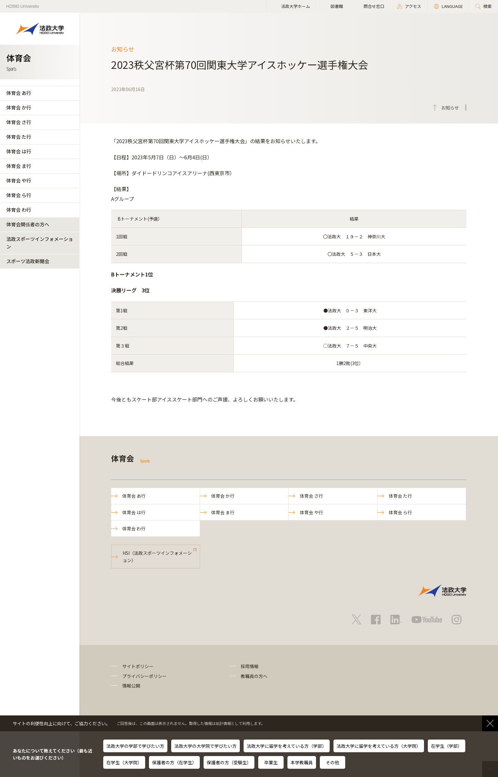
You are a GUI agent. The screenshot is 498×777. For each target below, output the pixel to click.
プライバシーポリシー (144, 676)
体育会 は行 (18, 151)
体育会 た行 (18, 136)
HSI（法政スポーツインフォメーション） (157, 556)
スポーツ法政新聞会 (27, 261)
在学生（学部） (446, 746)
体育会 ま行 (18, 166)
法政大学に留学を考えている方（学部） (286, 746)
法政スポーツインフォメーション (39, 243)
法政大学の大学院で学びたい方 (205, 746)
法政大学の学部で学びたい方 (135, 746)
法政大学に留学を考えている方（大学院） (379, 746)
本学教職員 (302, 762)
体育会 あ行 (18, 93)
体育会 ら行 (18, 195)
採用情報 (250, 666)
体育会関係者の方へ (27, 224)
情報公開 (131, 685)
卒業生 (271, 762)
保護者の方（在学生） (174, 762)
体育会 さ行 (18, 122)
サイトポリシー (137, 666)
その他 (332, 762)
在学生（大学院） (124, 762)
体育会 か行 (18, 107)
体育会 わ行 (18, 209)
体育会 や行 (18, 180)
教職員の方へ (254, 676)
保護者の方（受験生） (229, 762)
